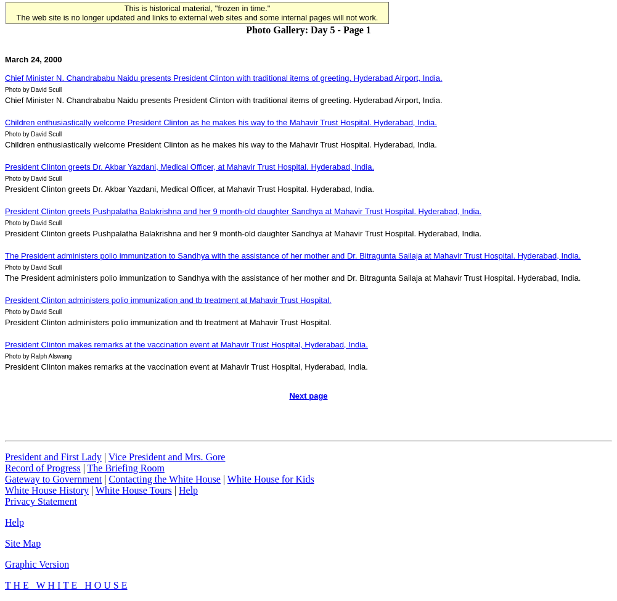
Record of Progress (43, 468)
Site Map (23, 543)
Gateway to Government (53, 479)
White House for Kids (270, 479)
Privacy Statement (41, 501)
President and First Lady (53, 457)
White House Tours (134, 490)
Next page (308, 395)
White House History (47, 490)
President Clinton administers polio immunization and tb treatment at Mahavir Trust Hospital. (168, 300)
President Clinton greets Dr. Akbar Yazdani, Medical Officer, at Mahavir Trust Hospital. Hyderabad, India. (189, 167)
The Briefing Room (126, 468)
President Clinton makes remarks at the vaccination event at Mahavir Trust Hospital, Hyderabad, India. (186, 344)
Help (188, 490)
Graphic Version (37, 564)
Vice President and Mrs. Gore (167, 457)
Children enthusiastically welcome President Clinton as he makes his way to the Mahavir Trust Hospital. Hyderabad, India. (221, 122)
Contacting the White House (164, 479)
